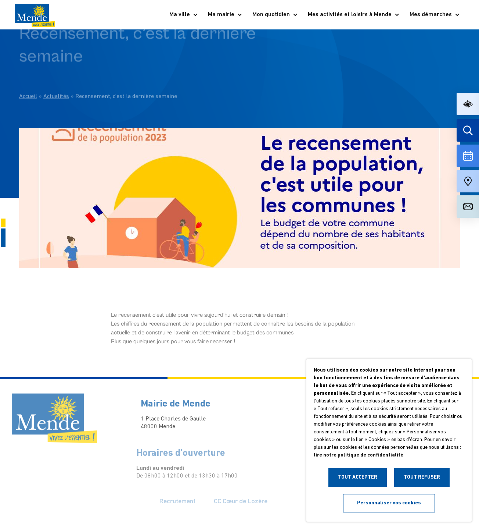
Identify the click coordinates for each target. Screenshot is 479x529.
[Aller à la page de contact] (468, 206)
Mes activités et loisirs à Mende (354, 15)
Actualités (56, 82)
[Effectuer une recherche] (468, 130)
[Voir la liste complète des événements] (468, 156)
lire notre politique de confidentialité (358, 455)
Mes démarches (435, 15)
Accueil (28, 82)
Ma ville (183, 15)
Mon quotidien (275, 15)
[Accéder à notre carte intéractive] (468, 181)
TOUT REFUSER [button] (422, 477)
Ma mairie (225, 15)
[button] (468, 104)
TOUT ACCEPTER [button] (357, 477)
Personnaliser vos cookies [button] (389, 503)
